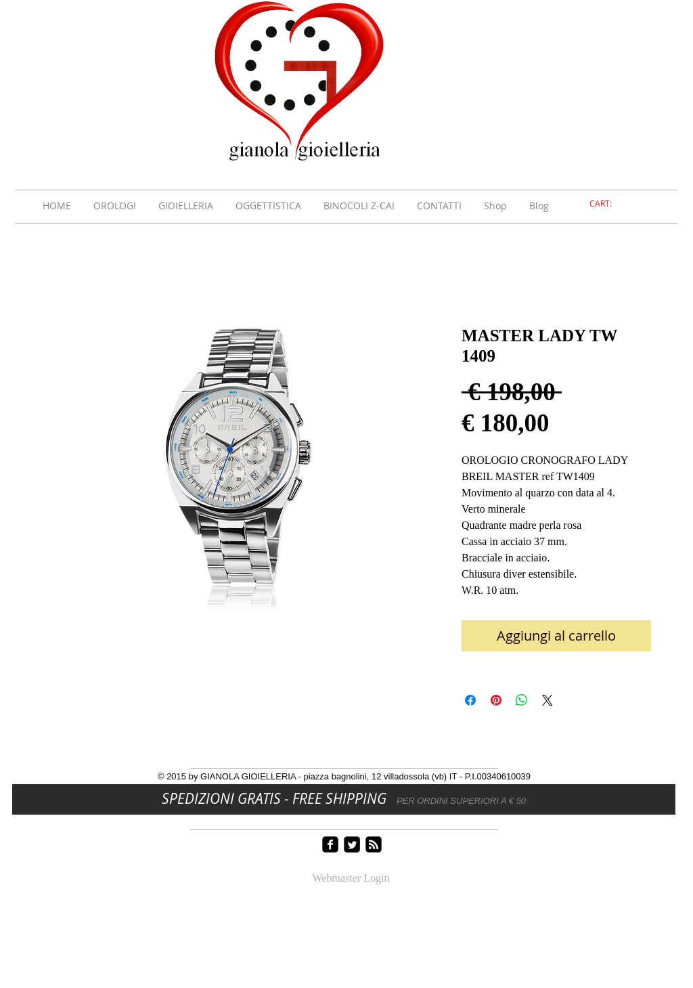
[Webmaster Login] (351, 879)
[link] (608, 204)
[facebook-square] (330, 844)
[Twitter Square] (352, 844)
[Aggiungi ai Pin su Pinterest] (496, 700)
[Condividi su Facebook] (470, 700)
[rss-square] (373, 844)
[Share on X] (547, 700)
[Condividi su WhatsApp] (522, 700)
